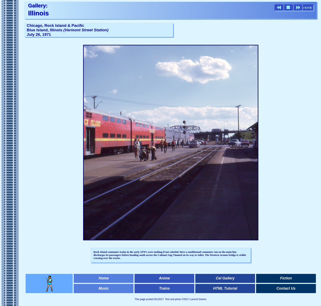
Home (104, 278)
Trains (164, 288)
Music (103, 288)
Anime (164, 278)
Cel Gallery (225, 278)
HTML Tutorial (225, 288)
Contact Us (286, 288)
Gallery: (37, 5)
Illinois (38, 13)
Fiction (286, 278)
